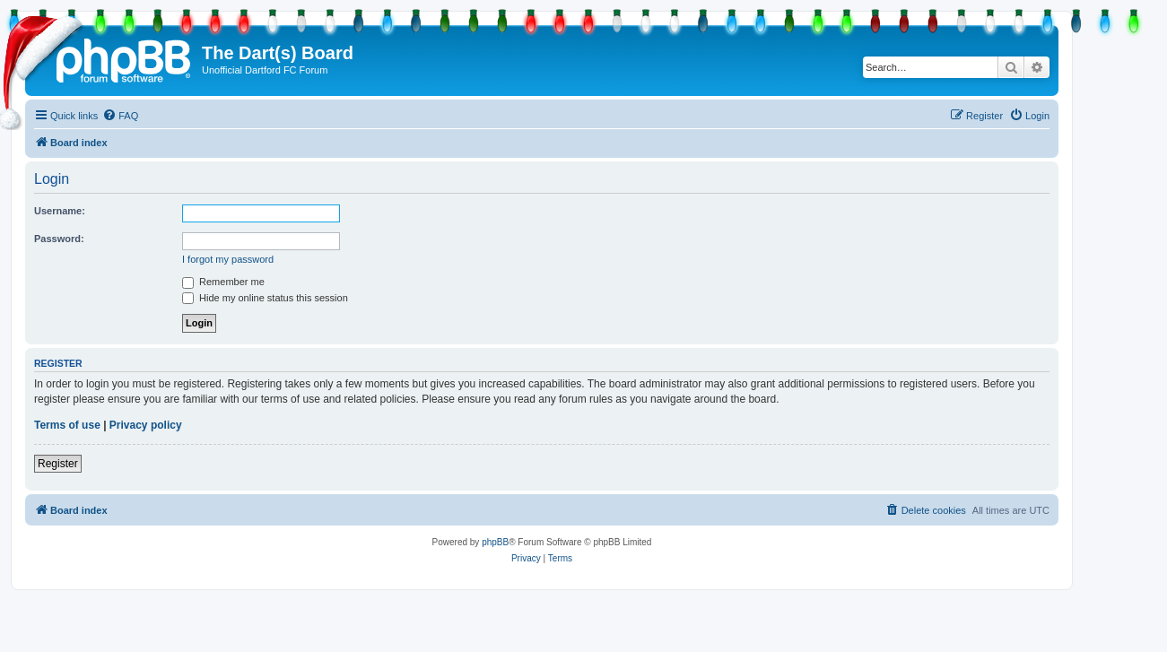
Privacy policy (145, 425)
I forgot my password (228, 259)
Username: (59, 210)
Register (58, 463)
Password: (59, 238)
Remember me (223, 281)
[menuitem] (120, 115)
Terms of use (67, 425)
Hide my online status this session (265, 297)
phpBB (495, 542)
